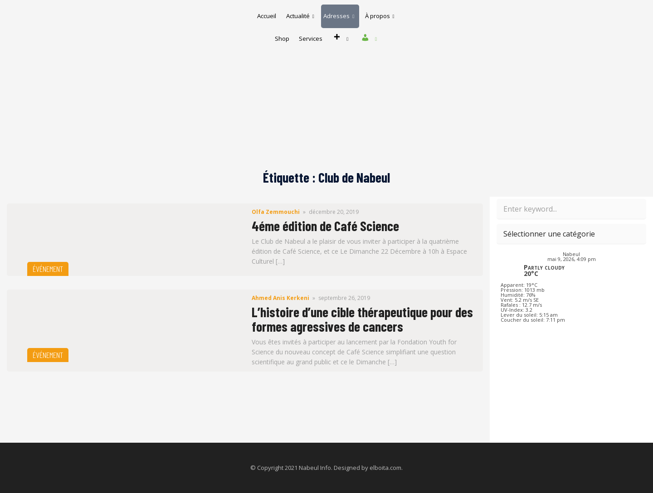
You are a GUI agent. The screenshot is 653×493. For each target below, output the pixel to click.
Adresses (366, 13)
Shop (314, 29)
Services (349, 29)
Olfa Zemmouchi (276, 212)
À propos (274, 29)
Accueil (281, 13)
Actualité (321, 13)
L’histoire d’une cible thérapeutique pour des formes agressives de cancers (362, 319)
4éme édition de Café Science (325, 226)
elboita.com (385, 468)
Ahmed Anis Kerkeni (280, 298)
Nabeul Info (315, 468)
